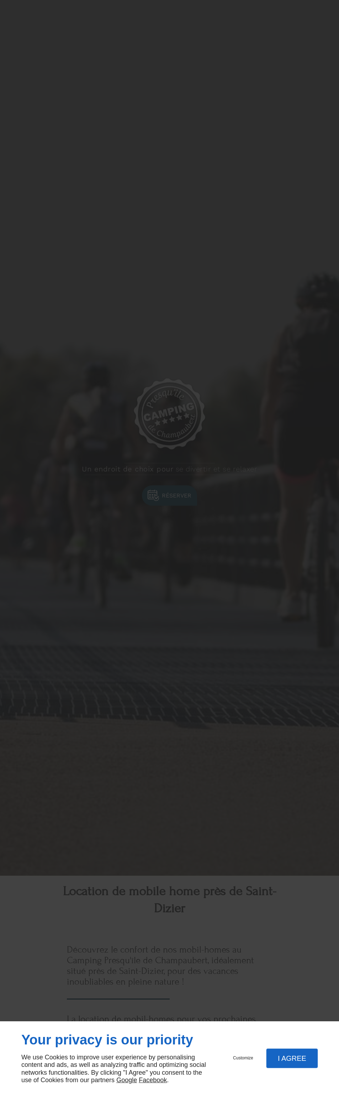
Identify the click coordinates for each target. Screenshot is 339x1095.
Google (126, 1080)
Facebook (153, 1080)
